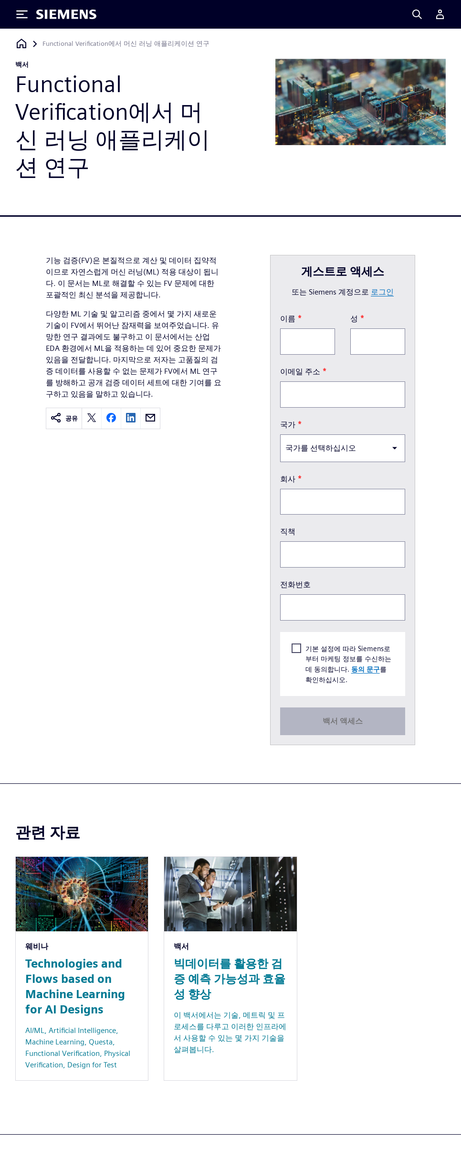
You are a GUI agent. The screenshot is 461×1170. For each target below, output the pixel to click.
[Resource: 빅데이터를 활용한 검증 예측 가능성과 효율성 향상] (230, 968)
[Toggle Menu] (22, 14)
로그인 (382, 291)
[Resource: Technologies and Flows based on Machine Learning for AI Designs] (81, 968)
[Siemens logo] (66, 14)
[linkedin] (130, 418)
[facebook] (111, 418)
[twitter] (91, 418)
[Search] (417, 14)
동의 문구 (365, 669)
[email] (150, 418)
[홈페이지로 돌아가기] (21, 44)
